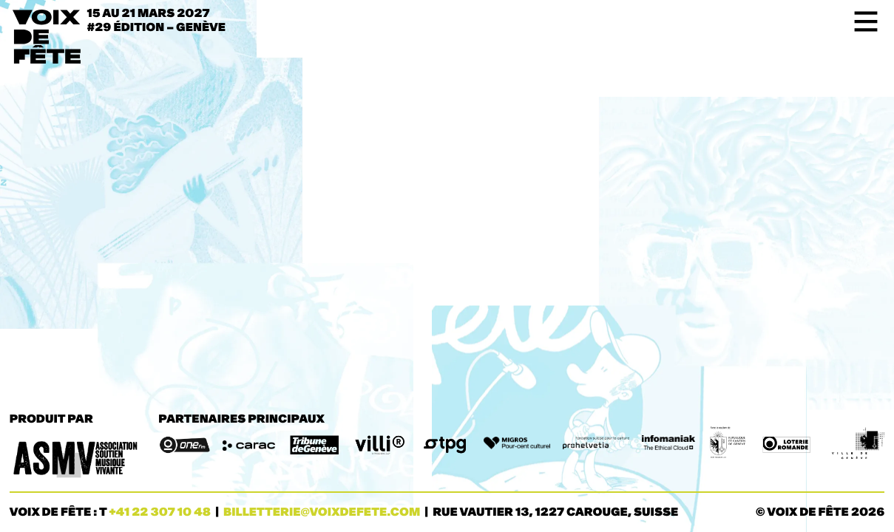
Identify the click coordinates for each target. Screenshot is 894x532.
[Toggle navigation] (861, 21)
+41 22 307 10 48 (160, 512)
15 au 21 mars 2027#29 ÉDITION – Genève (156, 21)
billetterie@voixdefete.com (321, 512)
